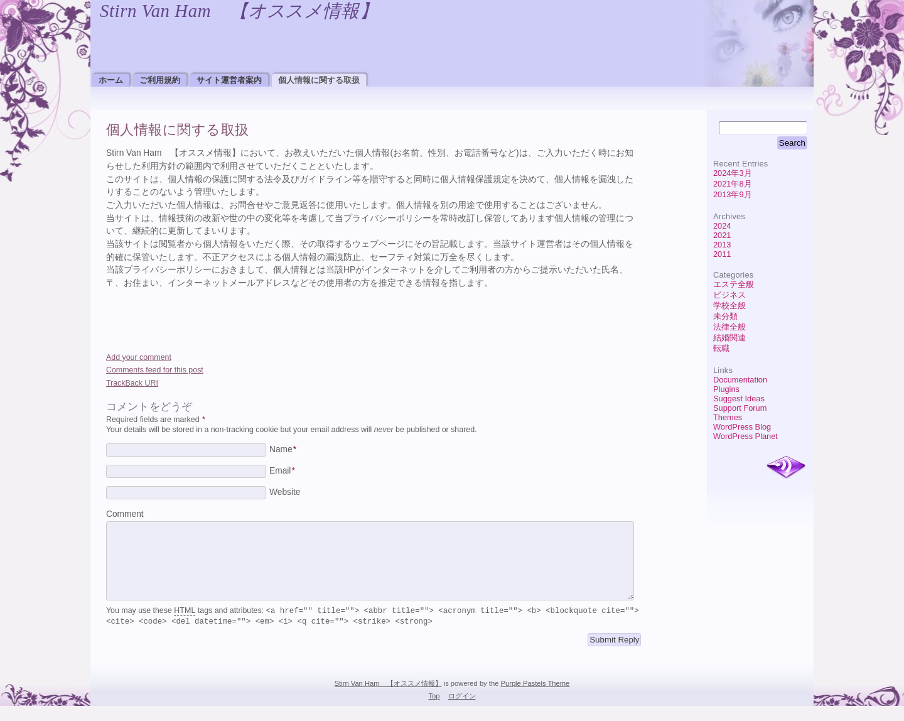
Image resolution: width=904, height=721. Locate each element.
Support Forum (740, 408)
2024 (722, 225)
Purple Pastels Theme (534, 698)
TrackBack (132, 383)
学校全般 (729, 305)
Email (282, 470)
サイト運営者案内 (229, 80)
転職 (721, 348)
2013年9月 (732, 194)
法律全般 (729, 327)
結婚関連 (729, 337)
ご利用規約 (159, 80)
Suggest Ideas (739, 398)
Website (284, 492)
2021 (722, 235)
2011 (722, 254)
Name (282, 449)
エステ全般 (733, 284)
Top (433, 711)
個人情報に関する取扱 (319, 80)
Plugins (726, 389)
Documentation (740, 379)
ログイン (462, 711)
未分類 (725, 316)
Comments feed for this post (154, 370)
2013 (722, 244)
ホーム (111, 80)
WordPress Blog (742, 426)
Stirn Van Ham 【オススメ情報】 (239, 11)
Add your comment (138, 357)
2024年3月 (732, 173)
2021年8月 (732, 183)
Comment (125, 514)
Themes (727, 417)
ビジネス (729, 295)
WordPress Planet (745, 436)
